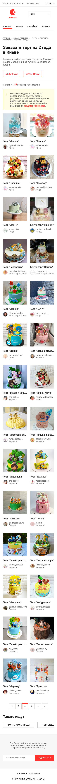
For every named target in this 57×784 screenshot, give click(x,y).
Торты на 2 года (21, 40)
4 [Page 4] (31, 706)
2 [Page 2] (18, 706)
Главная (6, 38)
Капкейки (32, 26)
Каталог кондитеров (13, 3)
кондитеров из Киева (34, 106)
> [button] (44, 706)
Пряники (45, 26)
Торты (19, 26)
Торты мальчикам (18, 725)
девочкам (11, 74)
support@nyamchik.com (28, 779)
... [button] (38, 706)
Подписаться (44, 758)
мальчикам (32, 74)
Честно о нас (32, 3)
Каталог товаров (21, 38)
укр (47, 3)
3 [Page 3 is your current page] (25, 706)
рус (52, 3)
